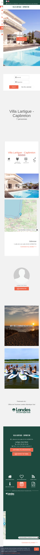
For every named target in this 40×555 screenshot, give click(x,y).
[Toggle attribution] (37, 230)
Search (14, 87)
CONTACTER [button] (22, 289)
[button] (27, 87)
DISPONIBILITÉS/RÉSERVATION (22, 450)
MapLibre (34, 230)
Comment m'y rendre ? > (28, 247)
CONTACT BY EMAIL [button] (22, 454)
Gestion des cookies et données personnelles (10, 553)
